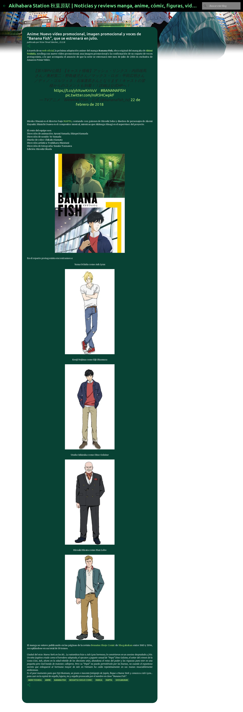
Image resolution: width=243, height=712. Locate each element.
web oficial (48, 50)
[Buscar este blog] (224, 6)
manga (99, 680)
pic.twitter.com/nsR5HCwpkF (89, 95)
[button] (29, 46)
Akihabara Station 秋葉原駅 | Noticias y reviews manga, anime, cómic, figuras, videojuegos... (113, 5)
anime (48, 680)
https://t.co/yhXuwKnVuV (75, 90)
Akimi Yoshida (35, 680)
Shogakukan (126, 645)
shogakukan (122, 680)
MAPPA (67, 121)
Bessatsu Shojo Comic (103, 645)
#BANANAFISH (113, 90)
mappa (109, 680)
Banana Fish (60, 680)
